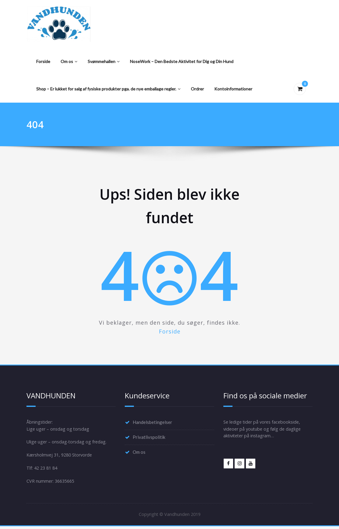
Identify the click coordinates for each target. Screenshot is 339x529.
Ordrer (197, 88)
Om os (69, 61)
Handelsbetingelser (152, 422)
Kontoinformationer (233, 88)
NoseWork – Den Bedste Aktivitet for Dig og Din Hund (181, 61)
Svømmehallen (104, 61)
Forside (43, 61)
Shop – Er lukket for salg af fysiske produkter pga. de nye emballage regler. (108, 88)
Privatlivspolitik (149, 437)
